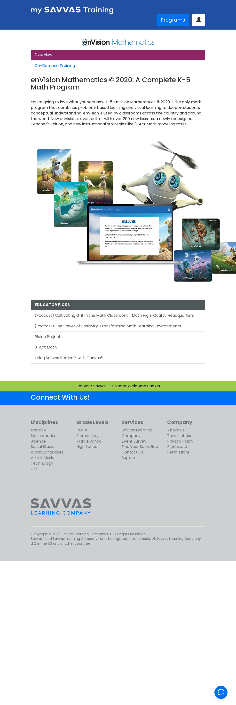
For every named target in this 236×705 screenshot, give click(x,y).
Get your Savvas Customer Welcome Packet (118, 386)
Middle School (89, 441)
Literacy (38, 430)
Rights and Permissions (178, 449)
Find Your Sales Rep (140, 446)
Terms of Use (179, 435)
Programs (173, 19)
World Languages (47, 452)
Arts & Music (42, 458)
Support (129, 458)
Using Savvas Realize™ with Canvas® (69, 358)
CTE (34, 469)
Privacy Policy (180, 441)
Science (38, 441)
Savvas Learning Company (137, 432)
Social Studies (43, 446)
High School (87, 446)
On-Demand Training (54, 65)
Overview (43, 54)
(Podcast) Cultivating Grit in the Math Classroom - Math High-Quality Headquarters (114, 315)
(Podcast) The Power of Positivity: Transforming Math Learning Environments (108, 326)
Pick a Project (48, 337)
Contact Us (132, 452)
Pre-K (81, 430)
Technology (42, 463)
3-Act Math (46, 347)
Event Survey (134, 441)
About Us (175, 430)
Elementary (87, 435)
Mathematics (43, 435)
